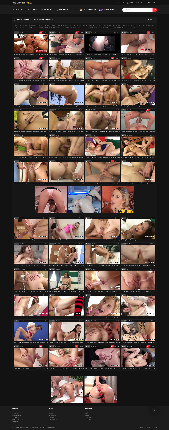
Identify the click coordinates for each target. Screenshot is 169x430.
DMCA (141, 427)
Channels (52, 417)
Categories (52, 415)
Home (51, 413)
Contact (88, 419)
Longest (15, 421)
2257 (155, 427)
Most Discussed (17, 419)
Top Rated (16, 417)
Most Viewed (16, 415)
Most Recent (16, 413)
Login (87, 415)
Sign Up (88, 417)
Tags (50, 421)
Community (53, 419)
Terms (148, 427)
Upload (87, 413)
